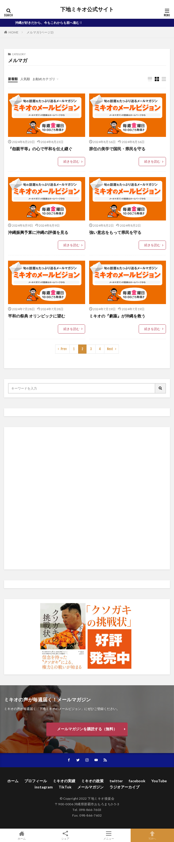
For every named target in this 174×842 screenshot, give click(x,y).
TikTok (65, 787)
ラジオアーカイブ (124, 787)
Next (110, 349)
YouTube (159, 781)
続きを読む (71, 161)
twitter (116, 781)
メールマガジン (90, 787)
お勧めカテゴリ (44, 79)
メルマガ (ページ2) (40, 32)
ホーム (12, 781)
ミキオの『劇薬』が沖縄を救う (117, 315)
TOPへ (152, 835)
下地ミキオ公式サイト (87, 9)
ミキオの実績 (64, 781)
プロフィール (35, 781)
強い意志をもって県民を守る (115, 232)
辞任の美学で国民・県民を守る (117, 148)
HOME (13, 32)
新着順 (13, 79)
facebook (137, 781)
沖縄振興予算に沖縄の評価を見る (38, 232)
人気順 (25, 79)
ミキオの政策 (92, 781)
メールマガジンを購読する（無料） (87, 729)
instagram (44, 787)
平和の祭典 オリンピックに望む (36, 315)
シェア (65, 835)
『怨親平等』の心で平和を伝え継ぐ (40, 148)
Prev (64, 349)
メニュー (109, 835)
